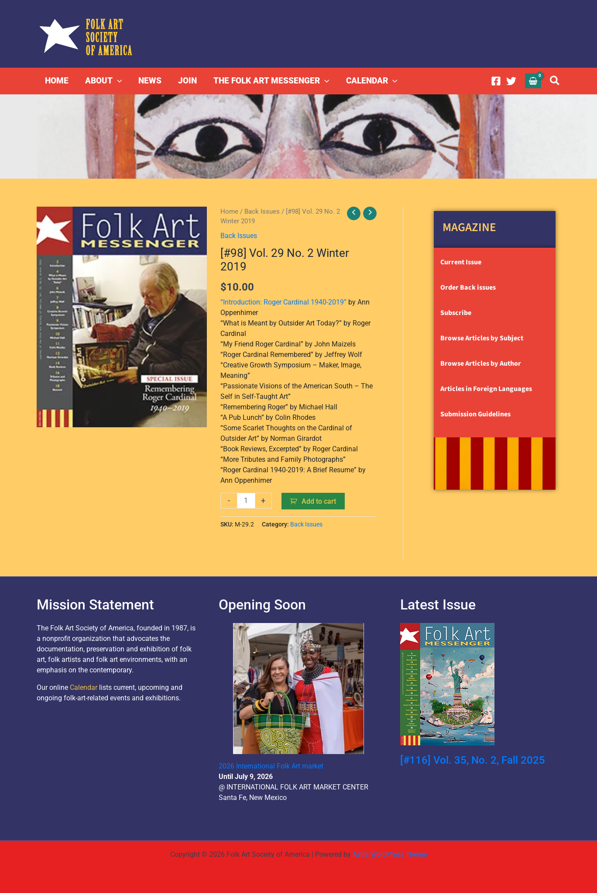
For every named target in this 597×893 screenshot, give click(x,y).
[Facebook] (496, 81)
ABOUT (103, 81)
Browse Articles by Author (480, 363)
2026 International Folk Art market (271, 766)
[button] (117, 81)
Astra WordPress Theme (390, 854)
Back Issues (262, 211)
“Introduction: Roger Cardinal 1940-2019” (283, 302)
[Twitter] (511, 81)
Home (229, 211)
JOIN (187, 81)
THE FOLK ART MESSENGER (271, 81)
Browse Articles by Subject (481, 338)
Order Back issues (468, 287)
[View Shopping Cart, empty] (533, 80)
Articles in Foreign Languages (486, 389)
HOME (57, 81)
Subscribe (455, 313)
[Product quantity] (246, 501)
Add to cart (319, 501)
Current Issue (460, 262)
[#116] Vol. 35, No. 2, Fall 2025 (472, 760)
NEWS (149, 81)
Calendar (83, 687)
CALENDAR (371, 81)
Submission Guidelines (475, 414)
